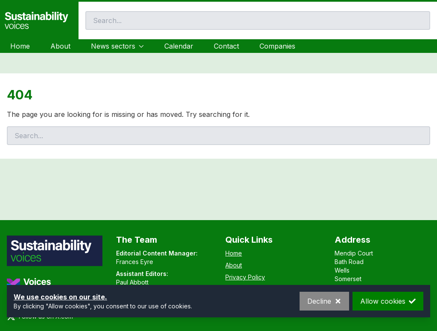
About (60, 46)
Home (20, 46)
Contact (226, 46)
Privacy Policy (245, 277)
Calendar (178, 46)
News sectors (117, 46)
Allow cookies (388, 301)
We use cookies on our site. (60, 297)
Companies (277, 46)
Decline (324, 301)
